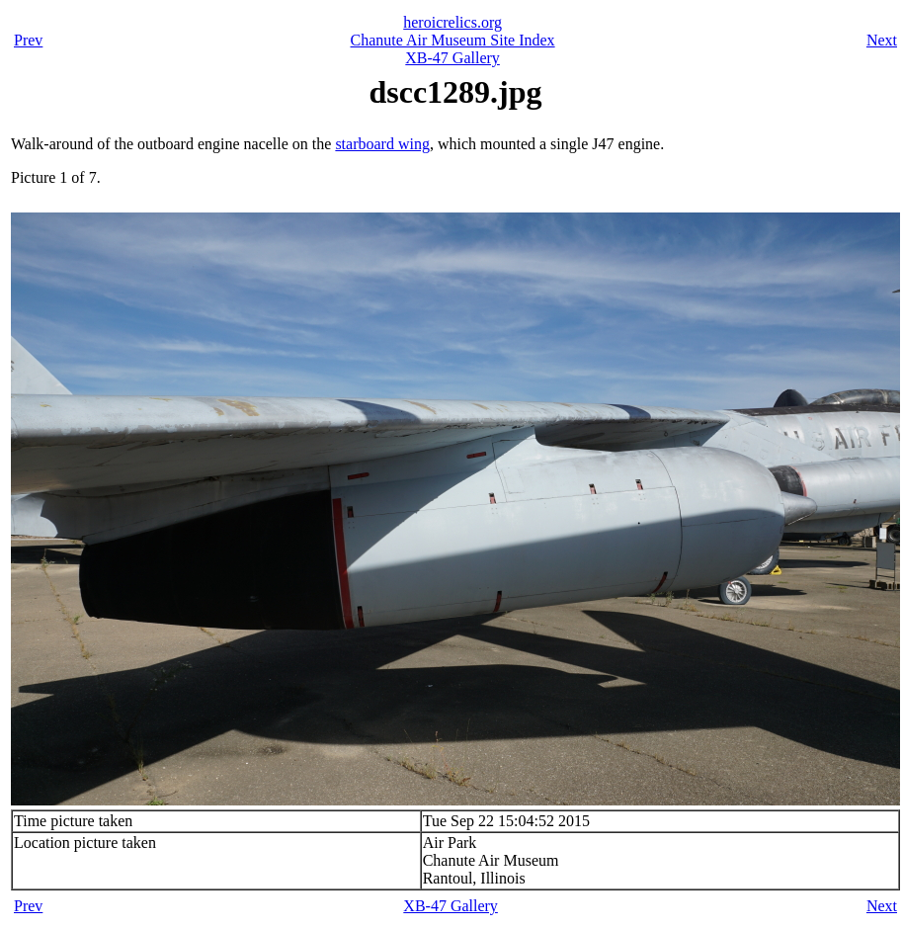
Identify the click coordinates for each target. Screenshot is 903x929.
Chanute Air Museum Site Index (453, 40)
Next (881, 40)
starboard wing (382, 143)
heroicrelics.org (452, 22)
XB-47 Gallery (452, 57)
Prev (28, 40)
